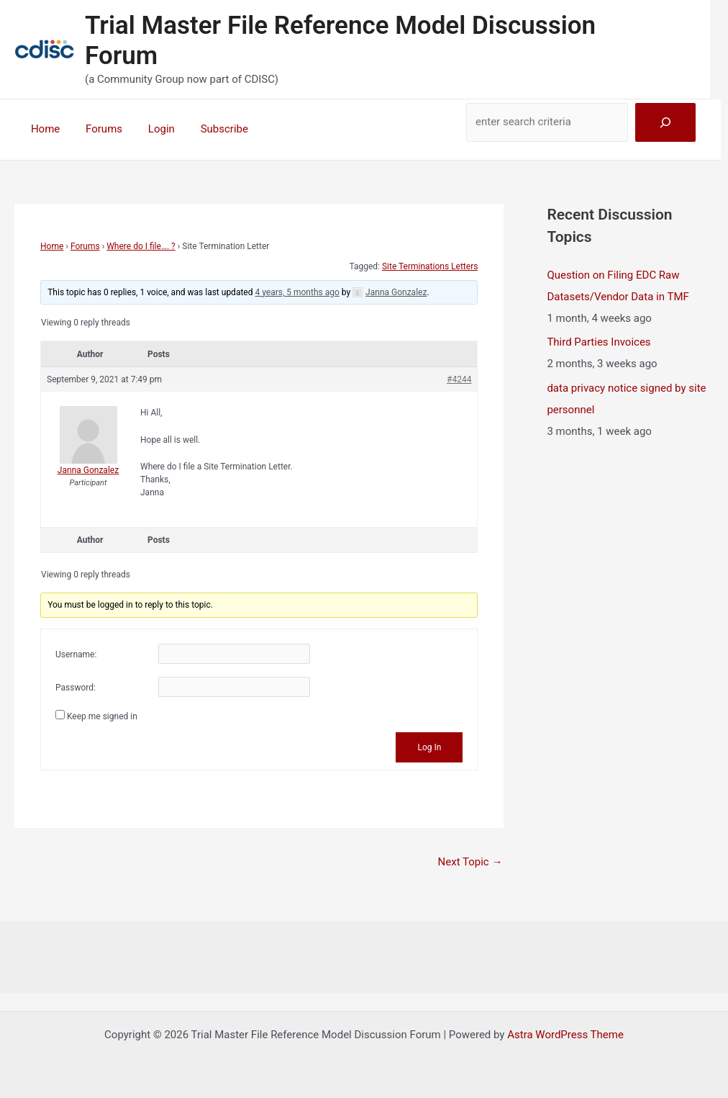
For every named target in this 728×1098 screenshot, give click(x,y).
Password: (75, 688)
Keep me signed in (102, 716)
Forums (97, 128)
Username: (75, 654)
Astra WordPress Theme (565, 1034)
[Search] (665, 122)
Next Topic (470, 861)
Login (150, 128)
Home (43, 128)
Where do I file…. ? (141, 246)
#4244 (459, 379)
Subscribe (209, 128)
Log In (429, 747)
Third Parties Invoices (598, 342)
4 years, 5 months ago (297, 292)
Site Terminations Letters (430, 266)
